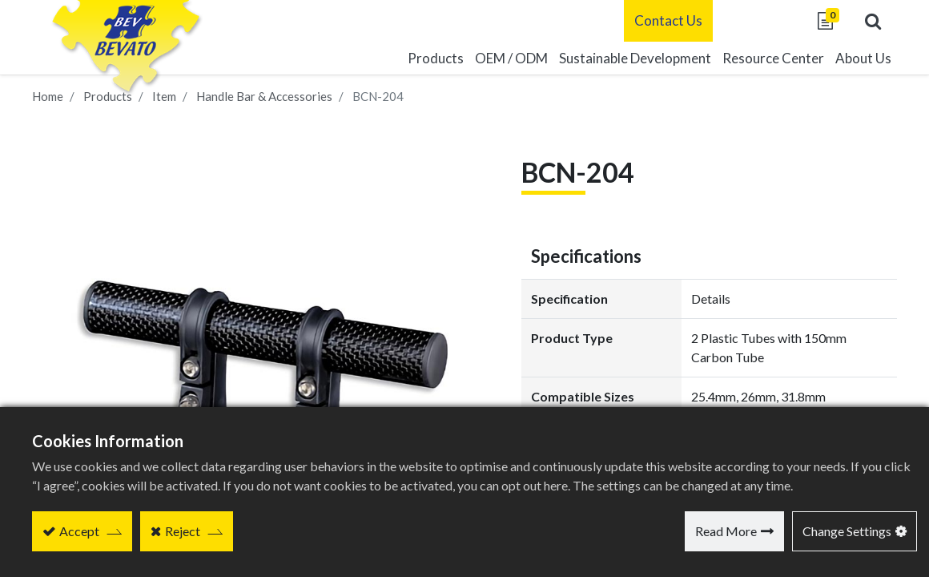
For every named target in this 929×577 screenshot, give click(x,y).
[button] (873, 21)
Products (107, 96)
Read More (726, 531)
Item (164, 96)
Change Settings (846, 531)
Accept (79, 531)
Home (47, 96)
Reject (182, 531)
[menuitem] (635, 58)
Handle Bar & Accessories (264, 96)
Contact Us (668, 20)
